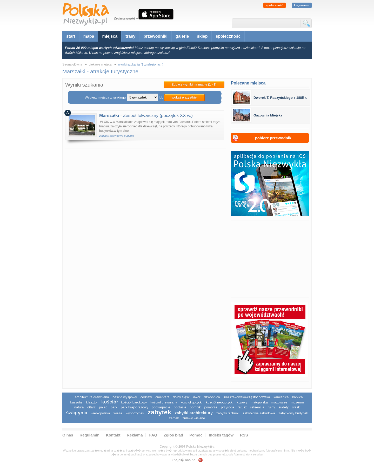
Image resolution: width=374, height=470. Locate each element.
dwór (196, 397)
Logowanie (301, 5)
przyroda (227, 407)
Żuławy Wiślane (194, 418)
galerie (182, 36)
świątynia (76, 412)
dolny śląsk (181, 397)
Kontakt (113, 435)
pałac (103, 407)
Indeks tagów (221, 435)
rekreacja (257, 407)
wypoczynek (135, 413)
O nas (67, 435)
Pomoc (196, 435)
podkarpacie (161, 407)
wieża (117, 413)
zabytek (159, 412)
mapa (88, 36)
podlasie (180, 407)
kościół (109, 401)
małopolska (259, 402)
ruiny (271, 407)
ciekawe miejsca (100, 64)
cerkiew (146, 397)
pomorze (210, 407)
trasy (130, 36)
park (114, 407)
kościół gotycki (191, 402)
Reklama (135, 435)
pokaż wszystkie (184, 97)
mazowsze (279, 402)
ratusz (242, 407)
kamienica (281, 397)
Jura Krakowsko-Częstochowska (246, 397)
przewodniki (155, 36)
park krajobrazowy (134, 407)
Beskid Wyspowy (124, 397)
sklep (202, 36)
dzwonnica (212, 397)
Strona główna (72, 64)
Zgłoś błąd (173, 435)
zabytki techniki (227, 413)
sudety (284, 407)
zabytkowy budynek (293, 413)
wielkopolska (100, 413)
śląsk (296, 407)
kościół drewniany (163, 402)
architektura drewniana (92, 397)
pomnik (195, 407)
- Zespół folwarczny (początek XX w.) (146, 115)
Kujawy (242, 402)
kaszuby (76, 402)
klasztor (92, 402)
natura (79, 407)
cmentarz (162, 397)
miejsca (109, 36)
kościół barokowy (134, 402)
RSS (244, 435)
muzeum (297, 402)
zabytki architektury (194, 413)
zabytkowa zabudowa (259, 413)
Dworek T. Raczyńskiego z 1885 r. (280, 98)
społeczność (274, 5)
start (70, 36)
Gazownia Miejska (267, 115)
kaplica (297, 397)
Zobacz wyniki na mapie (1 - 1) (194, 84)
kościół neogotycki (219, 402)
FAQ (153, 435)
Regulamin (89, 435)
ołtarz (91, 407)
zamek (174, 418)
